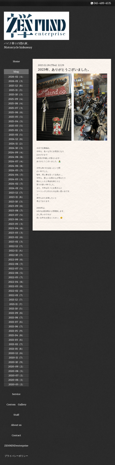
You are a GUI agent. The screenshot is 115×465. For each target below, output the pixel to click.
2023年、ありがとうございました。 (64, 70)
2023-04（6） (16, 228)
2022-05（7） (16, 277)
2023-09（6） (16, 205)
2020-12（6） (16, 353)
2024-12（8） (16, 139)
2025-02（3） (16, 130)
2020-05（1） (16, 384)
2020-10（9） (16, 362)
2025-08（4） (16, 103)
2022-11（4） (16, 250)
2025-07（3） (16, 107)
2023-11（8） (16, 197)
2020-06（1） (16, 379)
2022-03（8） (16, 286)
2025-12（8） (16, 85)
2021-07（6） (16, 321)
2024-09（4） (16, 152)
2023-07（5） (16, 214)
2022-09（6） (16, 259)
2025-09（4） (16, 99)
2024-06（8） (16, 165)
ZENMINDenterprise (16, 445)
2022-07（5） (16, 268)
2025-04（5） (16, 121)
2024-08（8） (16, 156)
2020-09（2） (16, 366)
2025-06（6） (16, 112)
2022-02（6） (16, 290)
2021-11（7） (16, 304)
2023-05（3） (16, 223)
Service (16, 394)
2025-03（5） (16, 125)
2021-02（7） (16, 344)
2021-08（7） (16, 317)
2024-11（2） (16, 143)
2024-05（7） (16, 170)
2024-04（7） (16, 174)
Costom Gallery (16, 404)
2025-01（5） (16, 134)
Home (16, 61)
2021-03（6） (16, 339)
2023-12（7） (16, 192)
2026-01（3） (16, 81)
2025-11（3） (16, 90)
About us (16, 425)
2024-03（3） (16, 179)
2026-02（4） (16, 76)
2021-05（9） (16, 330)
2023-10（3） (16, 201)
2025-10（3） (16, 94)
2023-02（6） (16, 237)
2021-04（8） (16, 335)
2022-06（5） (16, 272)
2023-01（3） (16, 241)
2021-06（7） (16, 326)
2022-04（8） (16, 281)
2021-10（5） (16, 308)
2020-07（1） (16, 375)
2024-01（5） (16, 188)
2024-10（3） (16, 148)
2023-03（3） (16, 232)
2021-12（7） (16, 299)
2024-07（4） (16, 161)
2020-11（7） (16, 357)
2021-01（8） (16, 348)
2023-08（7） (16, 210)
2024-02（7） (16, 183)
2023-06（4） (16, 219)
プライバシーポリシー (16, 455)
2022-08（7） (16, 263)
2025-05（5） (16, 116)
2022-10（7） (16, 255)
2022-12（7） (16, 246)
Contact (16, 435)
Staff (16, 414)
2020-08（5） (16, 371)
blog (16, 71)
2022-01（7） (16, 295)
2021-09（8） (16, 312)
